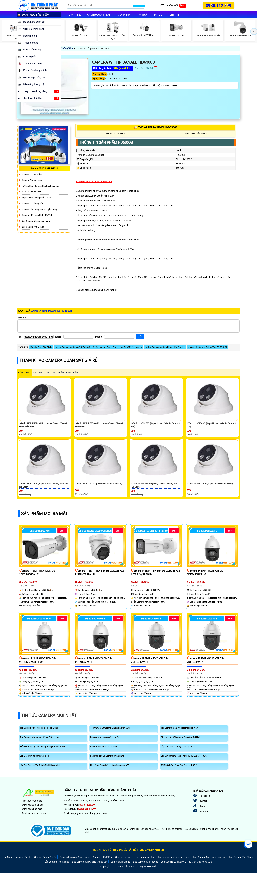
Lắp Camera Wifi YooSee (145, 861)
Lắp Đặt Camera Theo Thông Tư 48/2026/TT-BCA (183, 756)
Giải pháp (124, 14)
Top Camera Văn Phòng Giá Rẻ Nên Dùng (39, 728)
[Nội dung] (128, 326)
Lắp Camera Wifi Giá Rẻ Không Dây (90, 861)
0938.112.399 (218, 5)
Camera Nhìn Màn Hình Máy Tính (37, 215)
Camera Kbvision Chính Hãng (74, 857)
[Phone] (119, 337)
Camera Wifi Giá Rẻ (120, 861)
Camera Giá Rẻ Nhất (31, 192)
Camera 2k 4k (41, 372)
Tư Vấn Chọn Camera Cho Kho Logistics (40, 186)
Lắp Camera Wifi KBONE (173, 861)
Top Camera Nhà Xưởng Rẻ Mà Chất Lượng (39, 737)
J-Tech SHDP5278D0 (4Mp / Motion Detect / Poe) (210, 483)
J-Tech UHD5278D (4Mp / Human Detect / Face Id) (98, 483)
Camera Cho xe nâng (32, 180)
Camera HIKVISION (102, 857)
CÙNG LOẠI (24, 372)
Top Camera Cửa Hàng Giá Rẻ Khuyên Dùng (110, 728)
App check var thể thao (36, 98)
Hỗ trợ (142, 14)
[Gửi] (140, 336)
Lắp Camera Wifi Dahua (33, 227)
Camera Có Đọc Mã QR (32, 174)
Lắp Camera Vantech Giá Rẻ (17, 857)
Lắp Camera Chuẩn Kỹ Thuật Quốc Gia (178, 746)
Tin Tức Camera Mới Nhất (49, 715)
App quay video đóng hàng (36, 91)
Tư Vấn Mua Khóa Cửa (200, 861)
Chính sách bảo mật (31, 809)
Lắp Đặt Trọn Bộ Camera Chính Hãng (107, 756)
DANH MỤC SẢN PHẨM (33, 14)
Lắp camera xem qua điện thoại (174, 857)
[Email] (78, 337)
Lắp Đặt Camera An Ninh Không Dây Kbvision (165, 347)
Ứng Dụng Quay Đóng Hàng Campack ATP (109, 765)
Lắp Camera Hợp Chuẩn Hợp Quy (105, 737)
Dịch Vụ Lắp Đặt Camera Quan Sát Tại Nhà (180, 737)
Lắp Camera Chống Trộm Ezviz (36, 221)
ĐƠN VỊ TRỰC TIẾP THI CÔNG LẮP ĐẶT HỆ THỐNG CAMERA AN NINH (128, 850)
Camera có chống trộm (33, 203)
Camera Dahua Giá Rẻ (45, 857)
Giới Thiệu (75, 14)
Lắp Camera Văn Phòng (241, 857)
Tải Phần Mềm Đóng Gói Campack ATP (179, 765)
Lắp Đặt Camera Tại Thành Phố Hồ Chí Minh (40, 765)
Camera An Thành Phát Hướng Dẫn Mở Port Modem (119, 347)
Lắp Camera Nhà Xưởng (56, 861)
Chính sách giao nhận (32, 805)
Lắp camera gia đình (144, 857)
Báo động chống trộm (32, 77)
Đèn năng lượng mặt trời (34, 84)
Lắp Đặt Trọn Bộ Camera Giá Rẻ (34, 756)
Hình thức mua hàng (31, 800)
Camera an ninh (123, 857)
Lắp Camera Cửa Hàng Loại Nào (209, 857)
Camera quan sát (98, 14)
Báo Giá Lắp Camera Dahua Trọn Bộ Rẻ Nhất (207, 347)
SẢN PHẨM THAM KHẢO (65, 372)
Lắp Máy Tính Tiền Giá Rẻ (41, 347)
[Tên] (39, 337)
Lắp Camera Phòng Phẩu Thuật (36, 197)
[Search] (100, 5)
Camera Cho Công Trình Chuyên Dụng (39, 209)
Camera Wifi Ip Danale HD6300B (92, 48)
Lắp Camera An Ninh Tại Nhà (103, 746)
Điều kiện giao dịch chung (34, 813)
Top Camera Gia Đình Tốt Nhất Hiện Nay (179, 728)
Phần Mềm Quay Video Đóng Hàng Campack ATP (42, 746)
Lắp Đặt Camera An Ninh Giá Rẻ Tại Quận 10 (74, 347)
